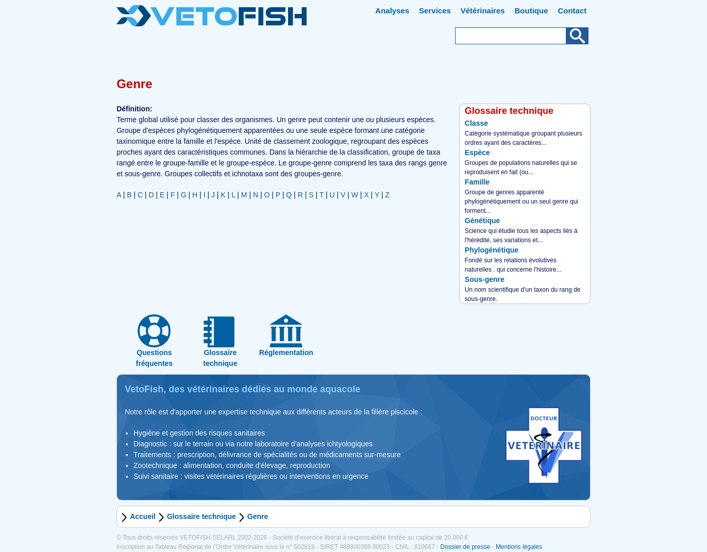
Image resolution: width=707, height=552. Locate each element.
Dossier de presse (465, 546)
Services (435, 10)
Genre (257, 516)
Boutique (531, 10)
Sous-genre (484, 279)
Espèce (477, 152)
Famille (477, 182)
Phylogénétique (491, 250)
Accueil (143, 516)
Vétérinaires (483, 10)
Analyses (392, 10)
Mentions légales (519, 546)
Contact (572, 10)
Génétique (482, 220)
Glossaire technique (201, 516)
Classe (476, 123)
